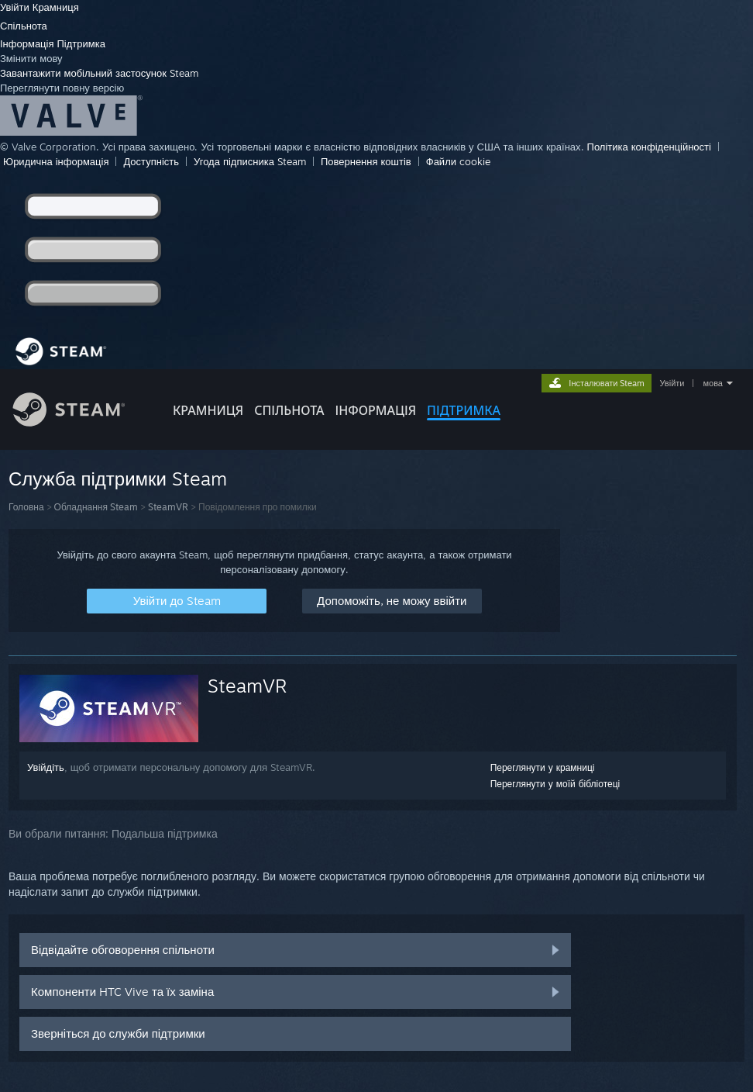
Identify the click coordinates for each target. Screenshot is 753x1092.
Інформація (28, 43)
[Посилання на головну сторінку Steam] (80, 422)
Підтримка (81, 43)
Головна (26, 507)
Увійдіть (45, 767)
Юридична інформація (55, 161)
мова (713, 383)
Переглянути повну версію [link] (62, 87)
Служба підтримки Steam (118, 478)
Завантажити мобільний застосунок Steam (99, 73)
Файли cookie (458, 161)
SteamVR (168, 507)
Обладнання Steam (96, 507)
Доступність (151, 161)
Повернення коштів (366, 161)
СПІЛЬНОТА (289, 410)
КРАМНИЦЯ (208, 410)
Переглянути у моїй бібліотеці (555, 784)
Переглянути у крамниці (542, 767)
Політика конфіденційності (649, 146)
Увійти (16, 7)
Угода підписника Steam (250, 161)
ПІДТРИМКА (463, 410)
